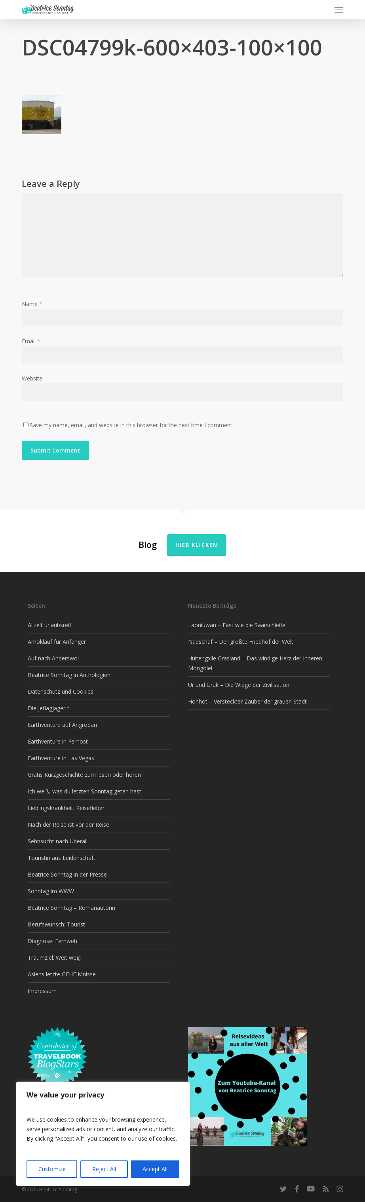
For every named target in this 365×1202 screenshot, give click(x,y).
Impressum (42, 991)
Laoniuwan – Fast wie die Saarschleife (236, 625)
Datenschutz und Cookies (60, 691)
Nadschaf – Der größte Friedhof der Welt (240, 641)
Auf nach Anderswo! (53, 658)
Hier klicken (196, 545)
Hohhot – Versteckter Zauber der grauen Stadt (247, 701)
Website (32, 378)
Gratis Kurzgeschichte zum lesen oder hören (84, 774)
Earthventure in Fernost (58, 741)
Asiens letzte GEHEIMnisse (62, 974)
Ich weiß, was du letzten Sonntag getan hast (84, 791)
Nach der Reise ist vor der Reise (68, 824)
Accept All (155, 1169)
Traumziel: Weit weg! (54, 957)
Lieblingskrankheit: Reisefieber (66, 808)
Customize (52, 1169)
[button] (339, 9)
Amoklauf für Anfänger (57, 641)
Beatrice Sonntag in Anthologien (69, 675)
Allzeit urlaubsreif (49, 625)
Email (31, 341)
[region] (103, 1134)
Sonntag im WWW (51, 891)
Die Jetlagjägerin (49, 708)
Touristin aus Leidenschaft (61, 858)
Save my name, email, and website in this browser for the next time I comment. (132, 425)
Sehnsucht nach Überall (57, 841)
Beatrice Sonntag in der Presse (67, 874)
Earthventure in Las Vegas (61, 758)
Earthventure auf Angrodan (62, 724)
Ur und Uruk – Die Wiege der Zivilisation (238, 684)
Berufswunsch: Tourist (56, 924)
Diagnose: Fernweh (52, 941)
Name (32, 304)
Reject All (104, 1169)
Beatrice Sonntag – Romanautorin (71, 907)
